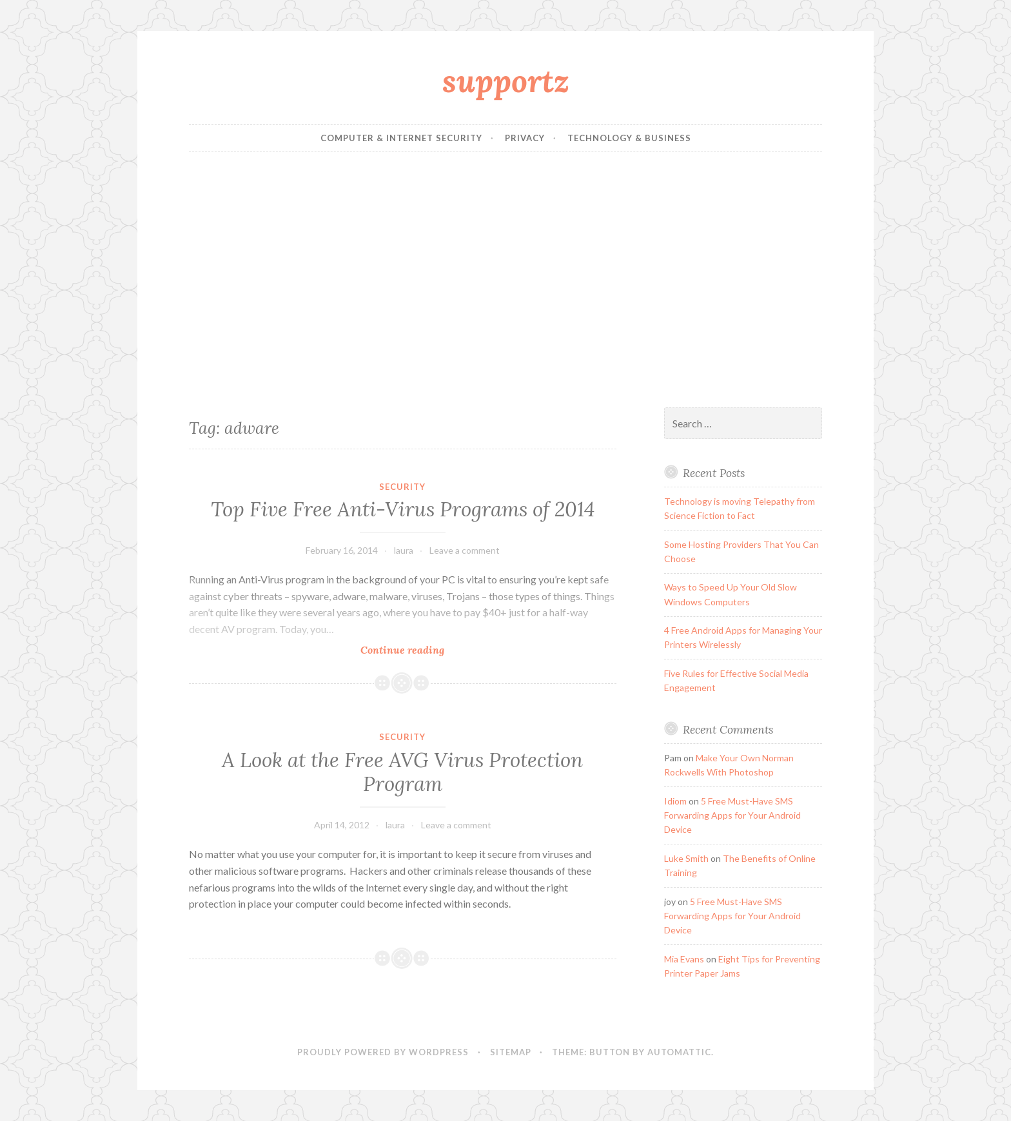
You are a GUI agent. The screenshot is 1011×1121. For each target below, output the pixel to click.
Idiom (675, 800)
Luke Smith (686, 858)
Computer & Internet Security (401, 138)
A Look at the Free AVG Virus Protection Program (402, 772)
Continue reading (424, 650)
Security (402, 487)
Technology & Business (629, 138)
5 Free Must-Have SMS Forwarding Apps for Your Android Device (732, 815)
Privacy (525, 138)
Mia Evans (684, 958)
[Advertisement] (505, 280)
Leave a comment (464, 550)
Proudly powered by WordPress (383, 1052)
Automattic (679, 1052)
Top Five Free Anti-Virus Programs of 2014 (402, 509)
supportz (505, 81)
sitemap (510, 1052)
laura (403, 550)
